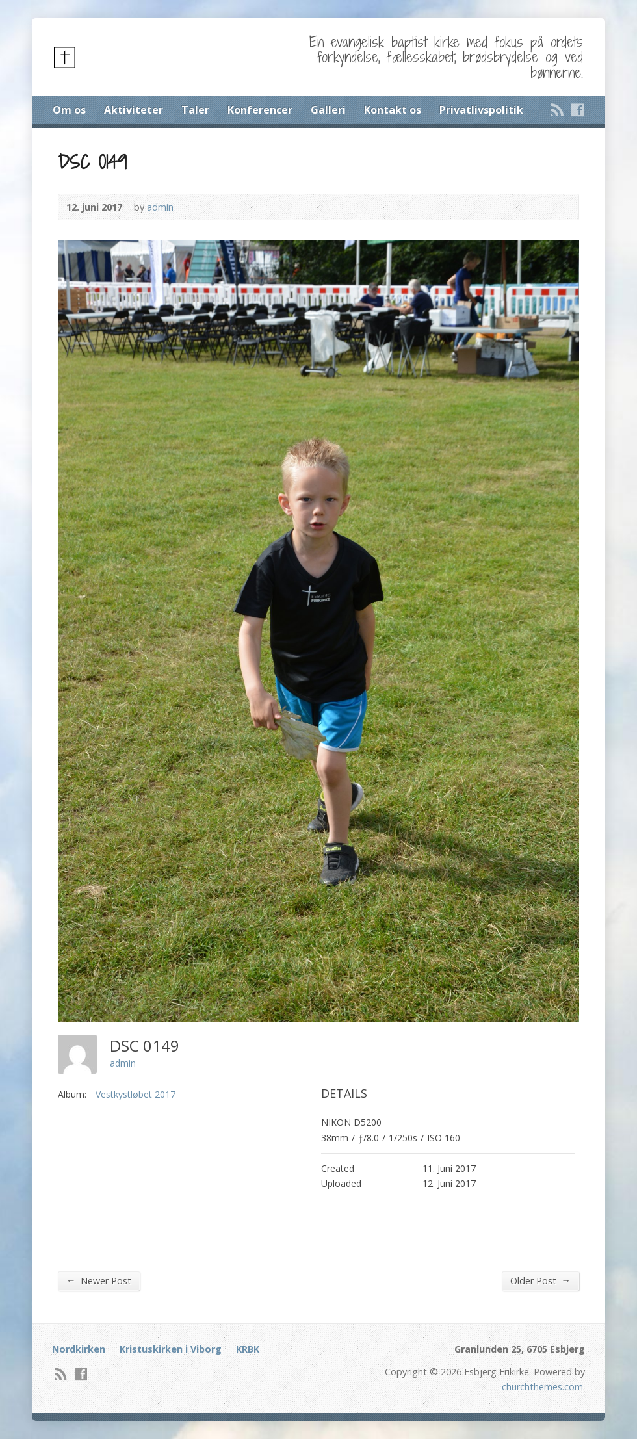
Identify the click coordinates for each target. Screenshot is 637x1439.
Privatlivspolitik (481, 110)
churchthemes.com (542, 1387)
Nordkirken (78, 1349)
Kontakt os (392, 110)
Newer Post (98, 1280)
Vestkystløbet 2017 (136, 1094)
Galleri (328, 110)
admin (160, 207)
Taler (195, 110)
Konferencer (260, 110)
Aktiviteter (133, 110)
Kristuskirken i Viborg (171, 1349)
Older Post (540, 1280)
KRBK (247, 1349)
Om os (69, 110)
